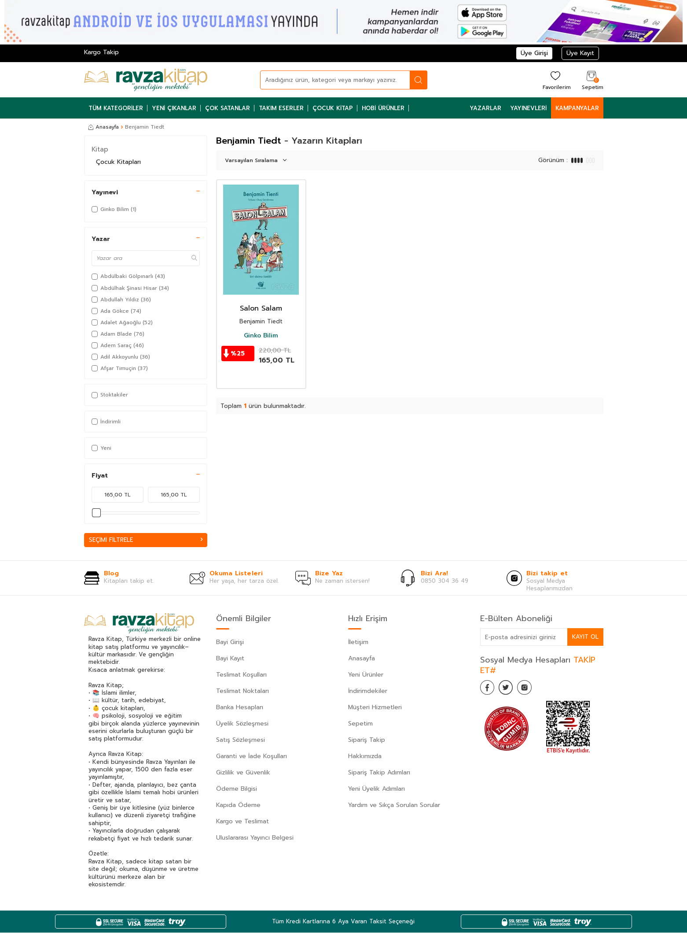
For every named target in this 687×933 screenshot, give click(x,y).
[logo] (145, 80)
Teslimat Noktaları (242, 691)
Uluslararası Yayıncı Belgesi (255, 838)
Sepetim (360, 724)
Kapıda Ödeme (238, 805)
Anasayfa (103, 126)
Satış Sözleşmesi (240, 740)
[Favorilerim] (555, 80)
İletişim (358, 642)
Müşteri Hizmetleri (375, 707)
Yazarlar (485, 108)
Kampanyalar (577, 108)
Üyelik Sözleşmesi (242, 724)
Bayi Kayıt (230, 658)
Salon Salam (261, 308)
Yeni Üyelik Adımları (376, 789)
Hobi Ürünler (383, 108)
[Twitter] (511, 690)
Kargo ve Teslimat (242, 821)
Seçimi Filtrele (145, 539)
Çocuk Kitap (332, 108)
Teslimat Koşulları (241, 675)
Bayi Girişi (230, 642)
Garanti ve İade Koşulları (251, 756)
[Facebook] (489, 690)
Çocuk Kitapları (118, 162)
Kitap (100, 149)
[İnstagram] (533, 690)
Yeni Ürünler (365, 675)
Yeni (101, 448)
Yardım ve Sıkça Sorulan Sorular (394, 805)
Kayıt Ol (585, 637)
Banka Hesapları (239, 707)
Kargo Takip (101, 52)
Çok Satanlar (227, 108)
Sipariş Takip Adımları (379, 773)
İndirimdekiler (367, 691)
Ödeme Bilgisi (236, 789)
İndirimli (106, 422)
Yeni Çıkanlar (174, 108)
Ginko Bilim (261, 336)
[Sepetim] (591, 80)
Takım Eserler (281, 108)
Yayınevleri (528, 108)
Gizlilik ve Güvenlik (243, 773)
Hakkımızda (365, 756)
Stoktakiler (110, 395)
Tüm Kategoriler (115, 108)
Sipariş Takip (366, 740)
